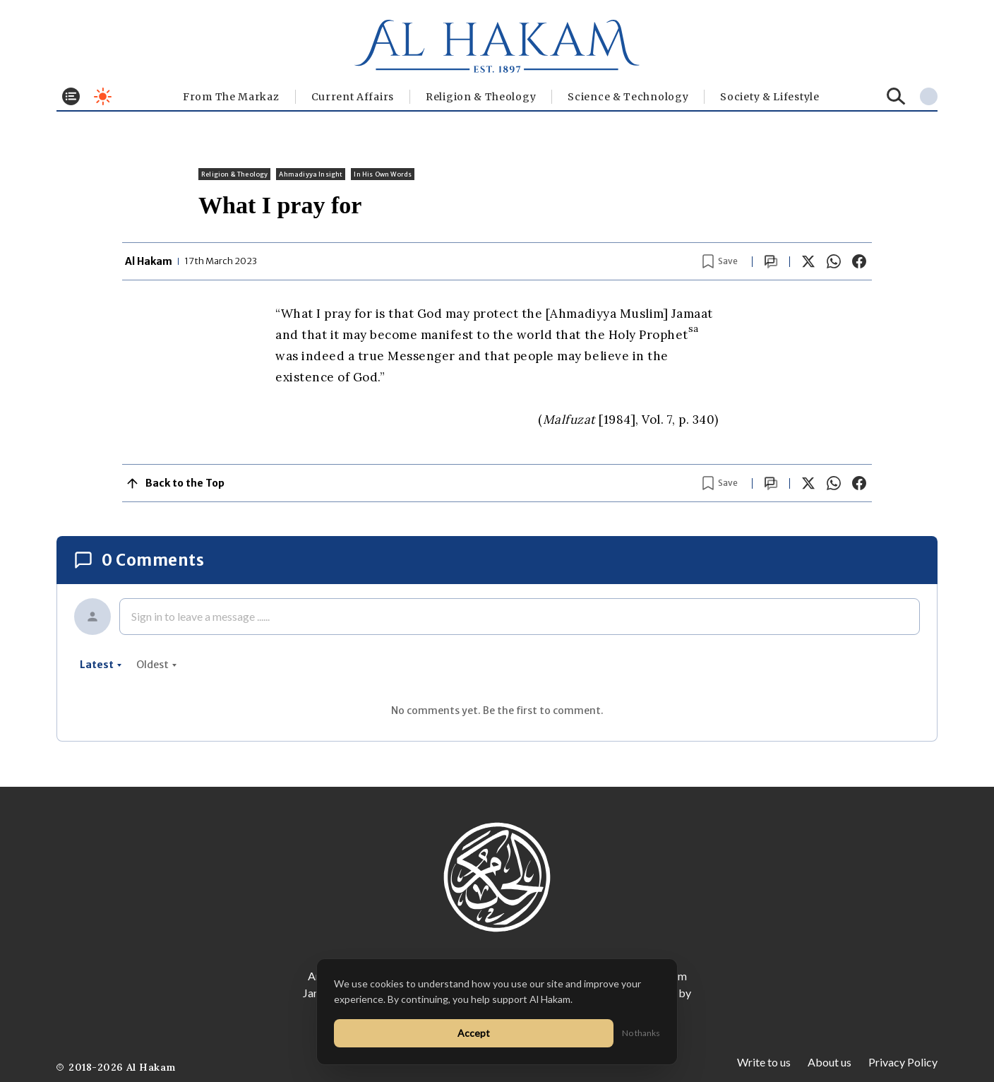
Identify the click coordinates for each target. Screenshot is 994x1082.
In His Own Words (383, 174)
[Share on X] (808, 261)
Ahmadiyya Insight (310, 174)
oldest (156, 664)
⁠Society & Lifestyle (769, 96)
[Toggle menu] (71, 96)
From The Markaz (231, 96)
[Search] (896, 96)
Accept (473, 1033)
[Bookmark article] (720, 261)
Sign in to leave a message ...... (200, 616)
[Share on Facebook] (859, 261)
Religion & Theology (481, 96)
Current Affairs (353, 96)
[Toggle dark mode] (103, 96)
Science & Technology (628, 96)
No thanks (641, 1033)
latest (101, 664)
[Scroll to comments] (771, 261)
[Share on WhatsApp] (834, 261)
